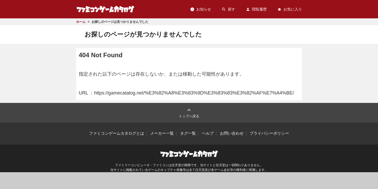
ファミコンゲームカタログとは (116, 133)
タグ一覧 (188, 133)
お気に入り (289, 9)
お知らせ (200, 9)
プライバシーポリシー (269, 133)
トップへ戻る (189, 112)
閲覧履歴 (256, 9)
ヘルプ (208, 133)
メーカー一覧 (162, 133)
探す (228, 9)
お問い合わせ (232, 133)
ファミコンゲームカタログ (105, 9)
